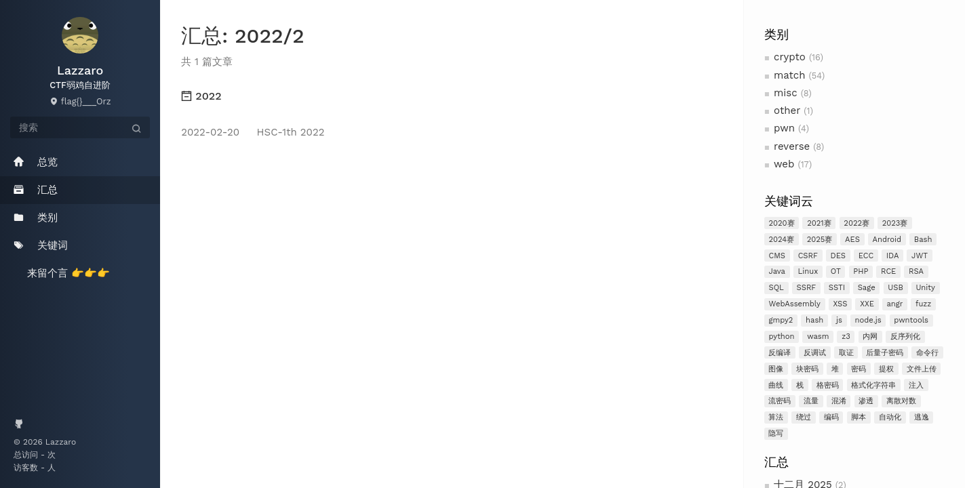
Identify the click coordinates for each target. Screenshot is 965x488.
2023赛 (895, 223)
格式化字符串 (873, 385)
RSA (916, 271)
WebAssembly (794, 304)
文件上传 (922, 369)
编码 (831, 417)
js (839, 320)
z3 (846, 336)
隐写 (775, 433)
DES (838, 255)
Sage (866, 287)
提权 (886, 369)
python (781, 336)
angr (894, 304)
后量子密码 (884, 352)
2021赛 (819, 223)
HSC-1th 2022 (252, 132)
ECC (866, 255)
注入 (916, 385)
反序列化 (905, 336)
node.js (867, 320)
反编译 (779, 352)
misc (785, 93)
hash (814, 320)
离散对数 (901, 400)
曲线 (775, 385)
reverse (792, 146)
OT (836, 271)
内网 (870, 336)
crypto (790, 57)
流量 (811, 400)
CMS (776, 255)
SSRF (806, 287)
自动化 (890, 417)
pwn (784, 128)
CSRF (808, 255)
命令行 (927, 352)
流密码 (779, 400)
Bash (923, 239)
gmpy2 (780, 320)
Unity (924, 287)
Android (887, 239)
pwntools (911, 320)
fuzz (923, 304)
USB (895, 287)
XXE (867, 304)
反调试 (815, 352)
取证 (846, 352)
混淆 (838, 400)
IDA (892, 255)
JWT (919, 255)
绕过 (803, 417)
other (787, 110)
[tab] (452, 96)
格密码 (827, 385)
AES (852, 239)
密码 (858, 369)
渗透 (866, 400)
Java (776, 271)
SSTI (837, 287)
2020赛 (781, 223)
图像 (775, 369)
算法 (775, 417)
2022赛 (856, 223)
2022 (201, 95)
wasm (818, 336)
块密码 (807, 369)
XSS (840, 304)
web (784, 164)
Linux (808, 271)
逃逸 (921, 417)
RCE (888, 271)
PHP (860, 271)
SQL (775, 287)
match (789, 75)
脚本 (858, 417)
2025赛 (820, 239)
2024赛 (781, 239)
